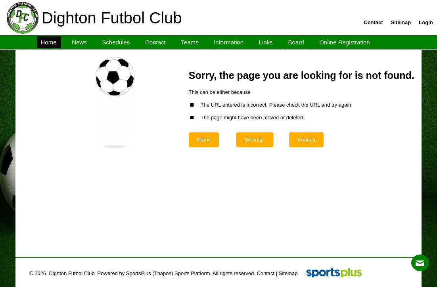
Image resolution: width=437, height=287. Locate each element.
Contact (265, 273)
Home (204, 140)
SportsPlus (138, 273)
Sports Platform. (192, 273)
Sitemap (288, 273)
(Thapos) (162, 273)
